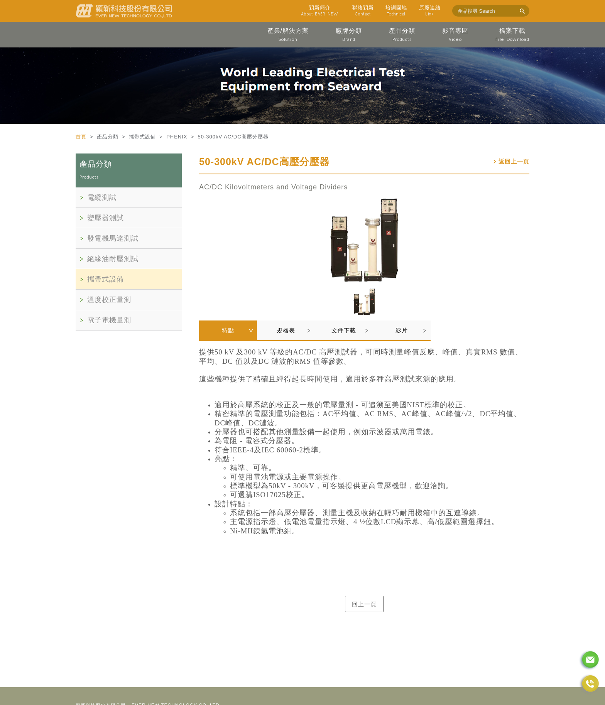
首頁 (82, 137)
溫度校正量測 (109, 300)
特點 (228, 330)
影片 (401, 330)
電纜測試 (102, 197)
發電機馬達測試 (113, 238)
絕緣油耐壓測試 (113, 259)
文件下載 (343, 330)
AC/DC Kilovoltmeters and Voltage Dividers (273, 187)
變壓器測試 (105, 218)
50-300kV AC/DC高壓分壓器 (264, 161)
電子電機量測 (109, 320)
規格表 (286, 330)
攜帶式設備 (105, 279)
